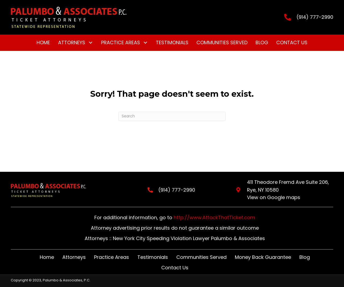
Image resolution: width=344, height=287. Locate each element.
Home (47, 257)
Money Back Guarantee (263, 257)
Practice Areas (111, 257)
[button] (90, 43)
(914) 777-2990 (314, 17)
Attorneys (74, 257)
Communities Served (201, 257)
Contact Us (174, 267)
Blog (304, 257)
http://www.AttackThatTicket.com (214, 217)
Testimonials (152, 257)
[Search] (172, 116)
